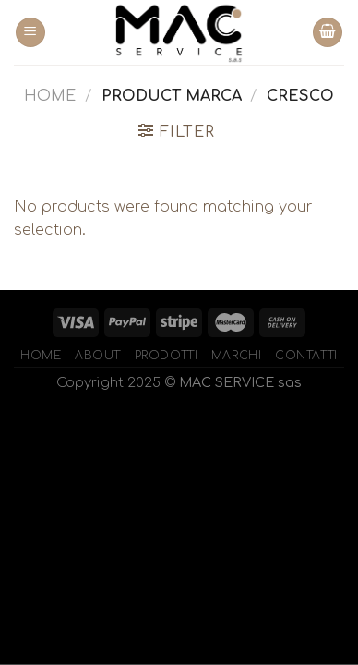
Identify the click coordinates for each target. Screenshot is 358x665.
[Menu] (30, 33)
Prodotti (166, 355)
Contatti (306, 355)
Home (50, 96)
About (98, 355)
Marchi (236, 355)
